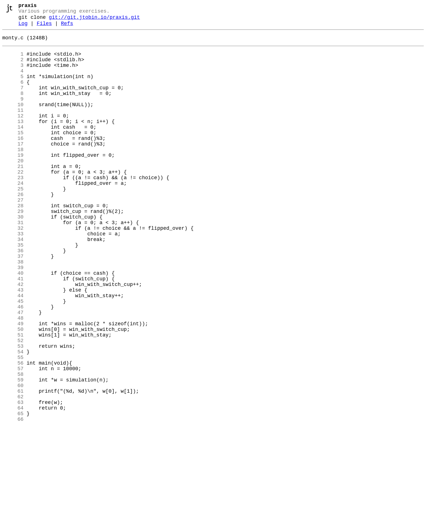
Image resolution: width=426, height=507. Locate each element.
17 (13, 168)
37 (13, 303)
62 (13, 471)
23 (13, 208)
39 (13, 316)
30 (13, 256)
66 (13, 498)
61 (13, 464)
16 (13, 161)
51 (13, 397)
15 (13, 154)
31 (13, 262)
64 (13, 485)
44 (13, 350)
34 (13, 282)
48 (13, 377)
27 (13, 235)
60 (13, 458)
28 (13, 242)
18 (13, 175)
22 (13, 202)
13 (13, 141)
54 (13, 417)
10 (13, 121)
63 (13, 478)
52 (13, 404)
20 (13, 188)
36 (13, 296)
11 (13, 127)
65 (13, 491)
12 (13, 134)
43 (13, 343)
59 (13, 451)
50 (13, 390)
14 (13, 148)
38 (13, 309)
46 (13, 363)
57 (13, 438)
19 (13, 181)
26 (13, 229)
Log (23, 27)
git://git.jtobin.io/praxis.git (94, 20)
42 (13, 336)
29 (13, 249)
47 (13, 370)
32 (13, 269)
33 (13, 276)
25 (13, 222)
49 (13, 384)
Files (44, 27)
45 (13, 357)
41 (13, 330)
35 (13, 289)
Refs (67, 27)
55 (13, 424)
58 (13, 444)
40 (13, 323)
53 (13, 411)
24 (13, 215)
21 (13, 195)
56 (13, 431)
